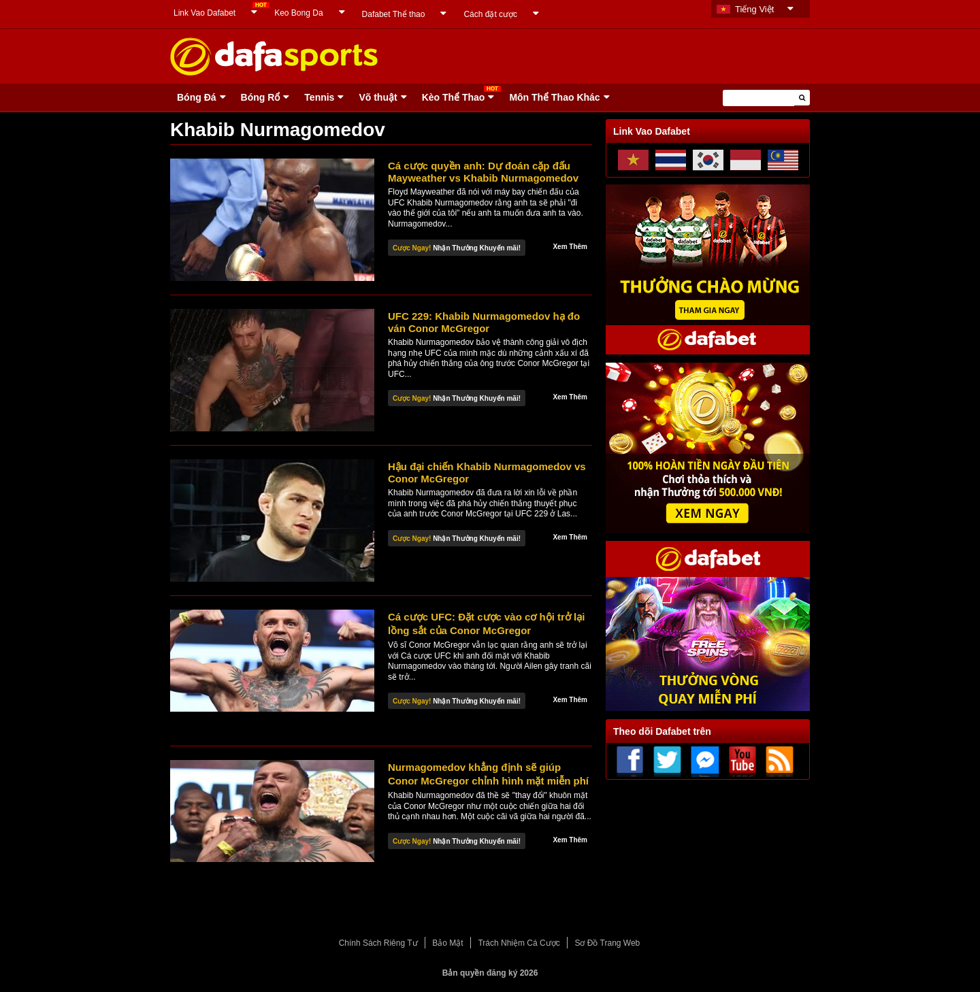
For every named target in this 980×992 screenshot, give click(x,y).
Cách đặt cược (490, 14)
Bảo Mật (447, 943)
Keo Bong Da (298, 13)
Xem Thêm (570, 246)
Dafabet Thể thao (393, 14)
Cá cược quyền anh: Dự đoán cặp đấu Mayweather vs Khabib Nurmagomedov (483, 172)
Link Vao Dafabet (204, 13)
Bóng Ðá (196, 97)
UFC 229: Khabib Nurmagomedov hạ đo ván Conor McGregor (484, 322)
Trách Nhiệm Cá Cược (518, 943)
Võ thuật (378, 97)
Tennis (319, 97)
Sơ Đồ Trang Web (607, 943)
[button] (802, 97)
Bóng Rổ (260, 97)
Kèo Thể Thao (453, 97)
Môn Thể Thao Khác (554, 97)
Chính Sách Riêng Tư (378, 943)
